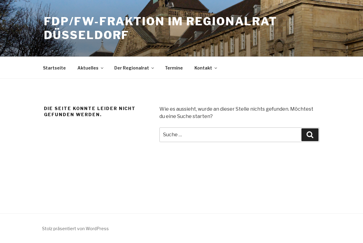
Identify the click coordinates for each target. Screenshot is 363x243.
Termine (174, 67)
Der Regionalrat (134, 67)
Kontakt (206, 67)
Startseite (54, 67)
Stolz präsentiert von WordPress (75, 228)
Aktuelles (90, 67)
